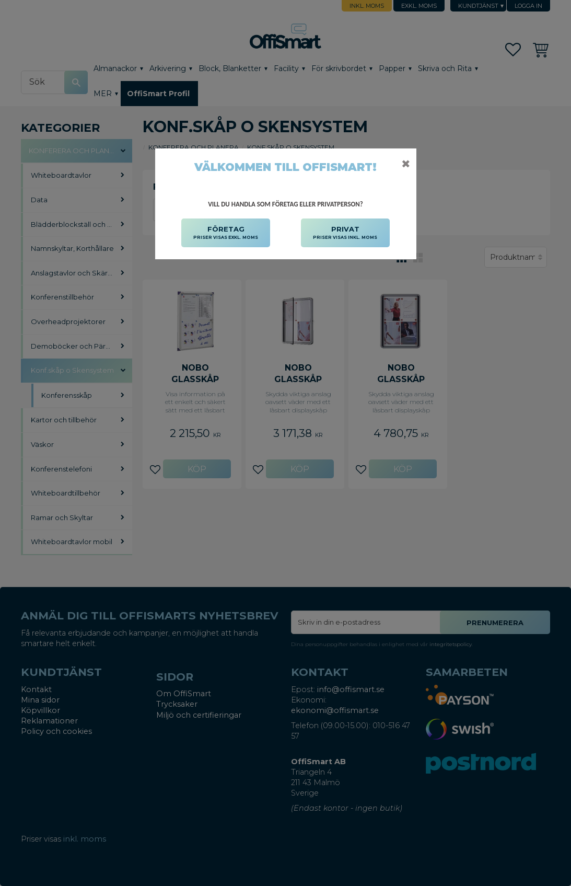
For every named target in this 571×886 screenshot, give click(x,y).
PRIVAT (345, 233)
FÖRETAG (225, 233)
